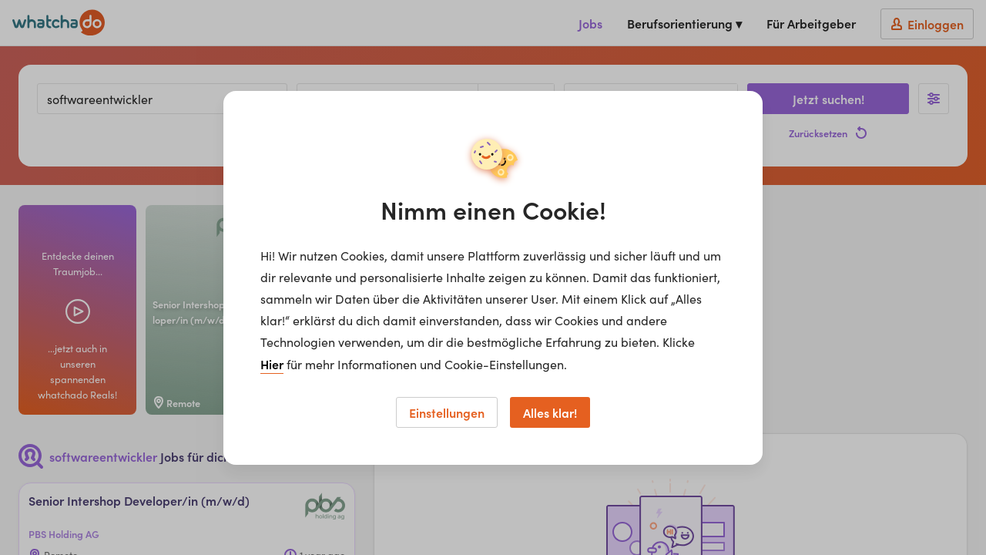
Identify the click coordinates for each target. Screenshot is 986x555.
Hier (271, 363)
